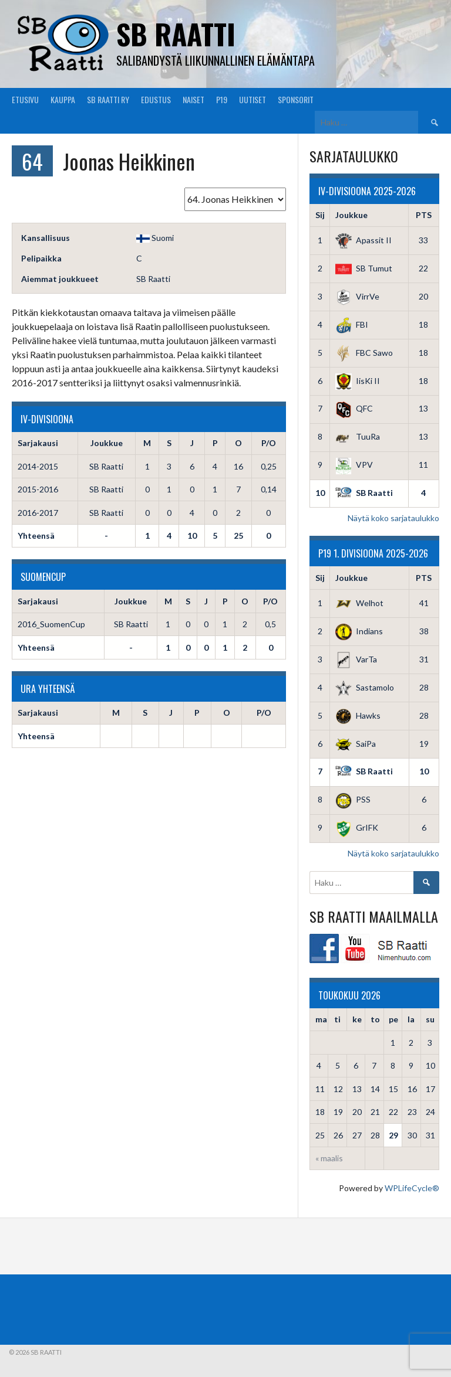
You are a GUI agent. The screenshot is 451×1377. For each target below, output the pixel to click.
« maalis (329, 1158)
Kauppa (63, 99)
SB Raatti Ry (108, 99)
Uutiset (252, 99)
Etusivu (25, 99)
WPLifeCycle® (412, 1188)
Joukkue (351, 215)
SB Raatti (175, 34)
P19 (221, 99)
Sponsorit (296, 99)
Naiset (193, 99)
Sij (320, 215)
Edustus (156, 99)
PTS (424, 215)
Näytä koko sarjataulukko (393, 518)
